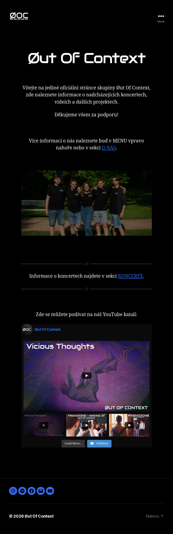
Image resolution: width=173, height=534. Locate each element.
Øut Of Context (39, 521)
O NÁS (109, 153)
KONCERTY (130, 281)
